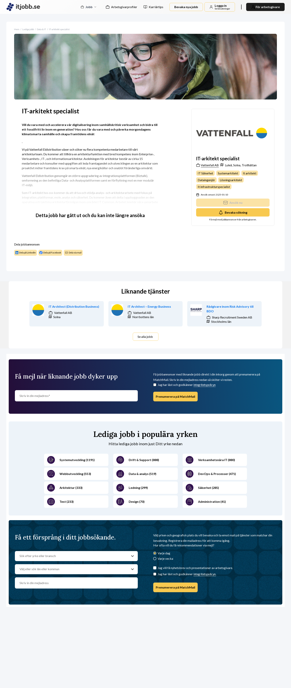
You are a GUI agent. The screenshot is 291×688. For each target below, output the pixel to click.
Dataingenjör (206, 180)
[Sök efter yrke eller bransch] (72, 556)
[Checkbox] (154, 384)
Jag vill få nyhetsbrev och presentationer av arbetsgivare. (195, 568)
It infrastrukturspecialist (214, 187)
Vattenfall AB (207, 165)
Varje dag (164, 553)
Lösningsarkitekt (231, 180)
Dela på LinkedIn (25, 252)
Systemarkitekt (228, 173)
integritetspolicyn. (204, 574)
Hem (16, 29)
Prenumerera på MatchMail (175, 396)
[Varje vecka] (154, 559)
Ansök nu (232, 202)
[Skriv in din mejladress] (76, 395)
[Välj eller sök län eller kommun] (72, 569)
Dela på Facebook (50, 252)
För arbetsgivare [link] (265, 7)
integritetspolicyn (204, 384)
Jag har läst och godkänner (187, 384)
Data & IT (41, 29)
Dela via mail (73, 252)
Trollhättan (249, 165)
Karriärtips (156, 7)
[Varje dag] (154, 553)
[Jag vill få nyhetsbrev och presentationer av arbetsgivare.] (154, 567)
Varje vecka (165, 558)
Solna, (237, 165)
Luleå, (228, 165)
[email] (76, 583)
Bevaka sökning (233, 212)
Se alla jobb (145, 336)
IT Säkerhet (205, 173)
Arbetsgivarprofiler (124, 7)
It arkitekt (249, 173)
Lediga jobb (28, 29)
